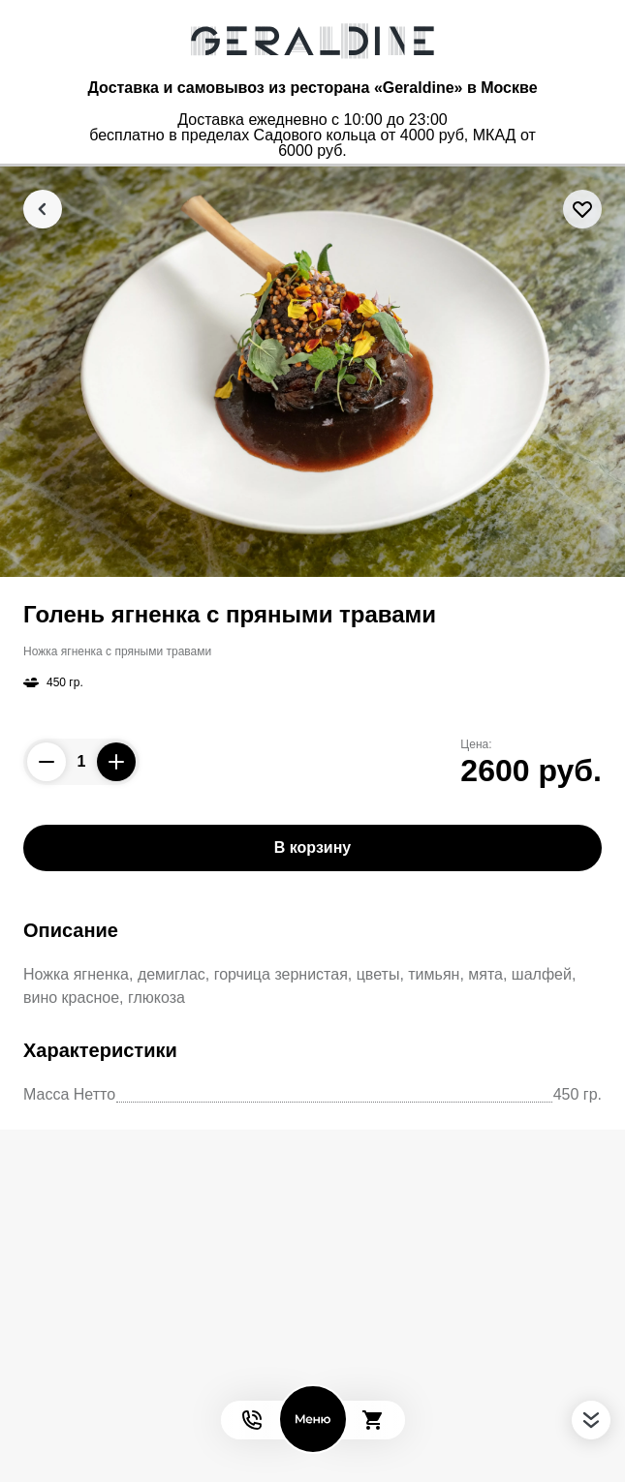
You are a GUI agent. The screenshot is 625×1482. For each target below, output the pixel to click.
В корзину (312, 847)
